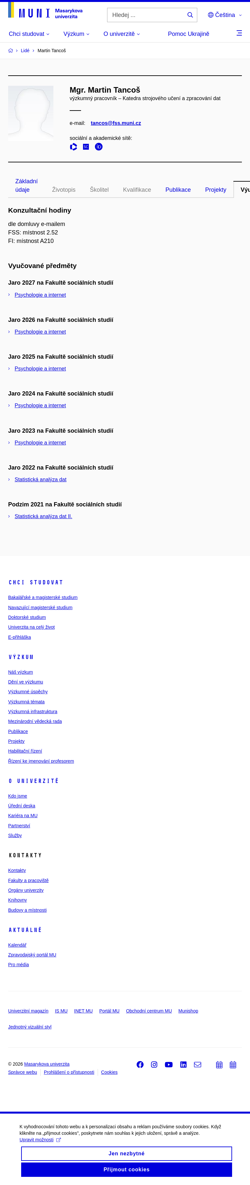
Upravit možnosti (40, 1153)
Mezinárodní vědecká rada (35, 721)
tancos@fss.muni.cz (116, 123)
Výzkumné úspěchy (28, 691)
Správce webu (22, 1072)
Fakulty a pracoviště (28, 880)
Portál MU (109, 1010)
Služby (15, 835)
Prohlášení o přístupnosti (69, 1072)
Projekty (215, 190)
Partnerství (19, 825)
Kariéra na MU (22, 815)
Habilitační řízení (25, 751)
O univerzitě (33, 781)
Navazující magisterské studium (40, 607)
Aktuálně (25, 930)
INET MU (83, 1010)
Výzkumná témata (26, 701)
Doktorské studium (27, 617)
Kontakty (17, 870)
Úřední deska (21, 805)
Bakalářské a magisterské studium (42, 597)
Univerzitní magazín (28, 1010)
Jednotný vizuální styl (29, 1026)
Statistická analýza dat (40, 479)
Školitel (99, 190)
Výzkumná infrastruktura (32, 711)
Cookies (109, 1072)
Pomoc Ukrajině (188, 34)
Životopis (64, 190)
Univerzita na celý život (31, 627)
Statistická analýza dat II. (43, 516)
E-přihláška (19, 637)
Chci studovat (35, 582)
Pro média (18, 964)
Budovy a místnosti (27, 910)
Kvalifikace (137, 190)
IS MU (61, 1010)
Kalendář (17, 945)
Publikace (178, 190)
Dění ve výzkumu (25, 681)
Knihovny (17, 900)
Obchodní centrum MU (149, 1010)
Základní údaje (26, 185)
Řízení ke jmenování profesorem (41, 761)
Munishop (188, 1010)
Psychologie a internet (40, 295)
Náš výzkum (20, 672)
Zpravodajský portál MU (32, 954)
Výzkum (21, 657)
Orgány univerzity (26, 890)
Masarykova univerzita (46, 1064)
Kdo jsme (17, 796)
